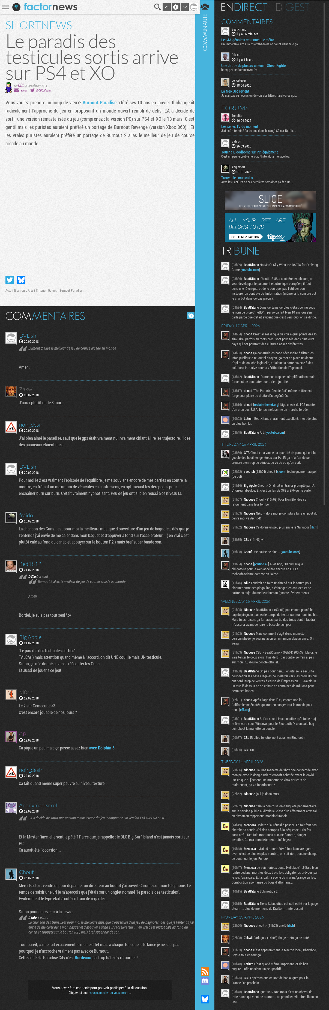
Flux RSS (208, 971)
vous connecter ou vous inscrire (109, 991)
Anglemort (241, 166)
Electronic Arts (23, 289)
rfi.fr (238, 541)
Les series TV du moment (242, 126)
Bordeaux (83, 956)
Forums (238, 108)
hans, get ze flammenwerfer (242, 69)
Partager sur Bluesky (21, 279)
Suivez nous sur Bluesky (208, 999)
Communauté (208, 478)
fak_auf (239, 54)
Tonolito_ (240, 115)
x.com (284, 481)
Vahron (239, 141)
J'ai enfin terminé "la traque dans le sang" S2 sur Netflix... (261, 130)
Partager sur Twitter (9, 279)
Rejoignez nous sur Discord (208, 981)
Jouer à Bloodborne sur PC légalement (252, 152)
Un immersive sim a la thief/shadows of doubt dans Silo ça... (263, 44)
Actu (8, 289)
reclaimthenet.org (269, 414)
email (24, 90)
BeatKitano (241, 29)
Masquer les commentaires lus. (189, 314)
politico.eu (264, 575)
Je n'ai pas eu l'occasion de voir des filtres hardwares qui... (262, 95)
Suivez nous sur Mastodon (208, 990)
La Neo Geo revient (238, 91)
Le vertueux (241, 80)
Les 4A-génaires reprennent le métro (250, 40)
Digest (295, 7)
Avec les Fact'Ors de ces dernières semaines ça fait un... (260, 181)
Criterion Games (46, 289)
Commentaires (250, 21)
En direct (247, 7)
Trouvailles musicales (240, 177)
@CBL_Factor (43, 90)
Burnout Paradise (98, 102)
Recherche (156, 7)
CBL (21, 85)
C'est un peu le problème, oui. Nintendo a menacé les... (259, 156)
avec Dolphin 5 (102, 746)
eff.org (247, 720)
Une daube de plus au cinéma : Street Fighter (256, 65)
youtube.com (265, 269)
